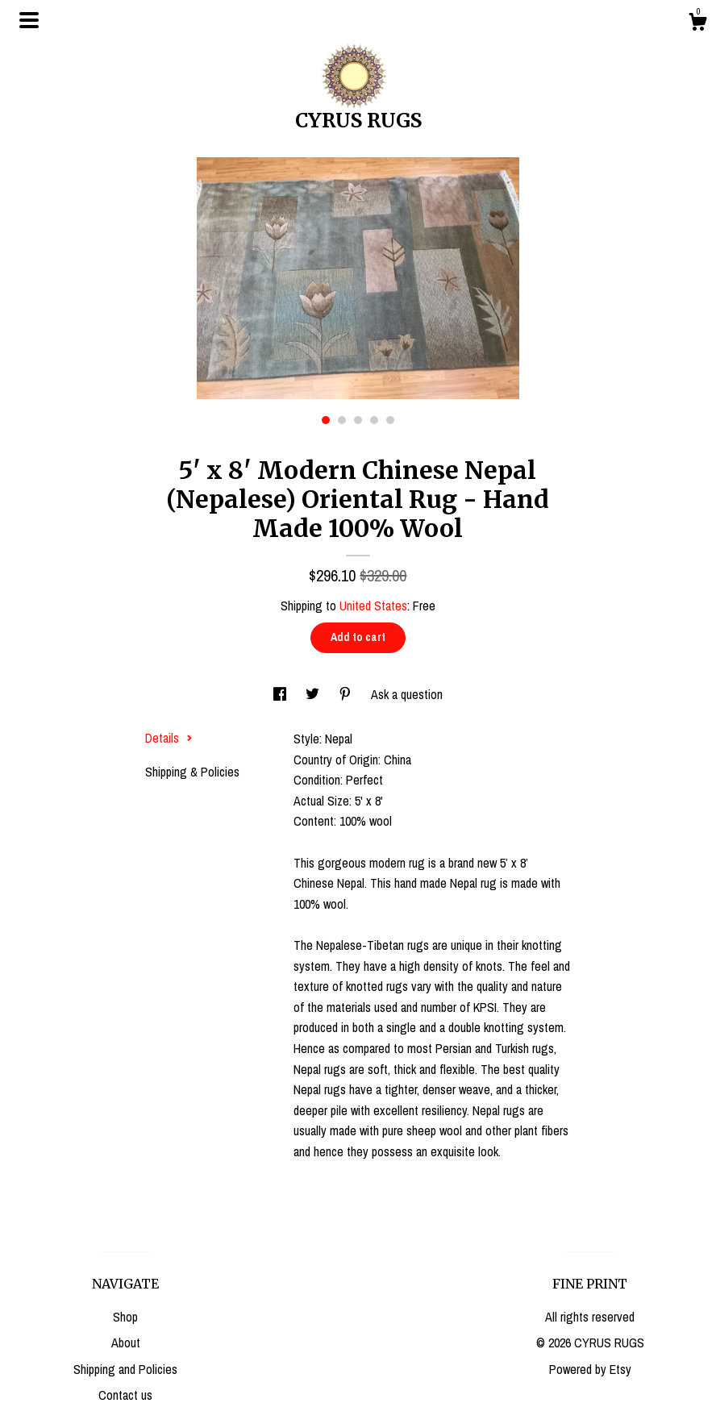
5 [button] (390, 420)
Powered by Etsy (590, 1369)
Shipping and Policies (125, 1369)
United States (373, 605)
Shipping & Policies (192, 772)
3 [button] (358, 420)
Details (169, 738)
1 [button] (326, 420)
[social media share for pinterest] (347, 694)
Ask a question (407, 694)
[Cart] (697, 24)
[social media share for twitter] (314, 694)
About (125, 1342)
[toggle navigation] (29, 20)
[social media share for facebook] (281, 694)
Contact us (125, 1395)
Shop (125, 1317)
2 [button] (342, 420)
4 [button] (374, 420)
